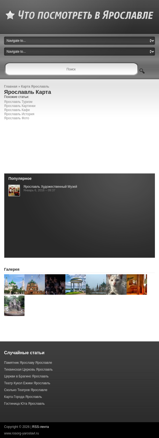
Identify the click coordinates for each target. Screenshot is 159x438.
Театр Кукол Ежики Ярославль (27, 383)
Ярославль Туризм (18, 102)
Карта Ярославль (35, 86)
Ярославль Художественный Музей (50, 187)
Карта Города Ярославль (23, 397)
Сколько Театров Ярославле (25, 390)
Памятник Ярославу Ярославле (28, 363)
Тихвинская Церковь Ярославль (28, 369)
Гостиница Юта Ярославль (24, 404)
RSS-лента (40, 427)
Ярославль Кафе (17, 110)
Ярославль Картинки (19, 106)
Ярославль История (19, 114)
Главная (10, 86)
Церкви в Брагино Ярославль (26, 376)
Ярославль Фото (16, 118)
